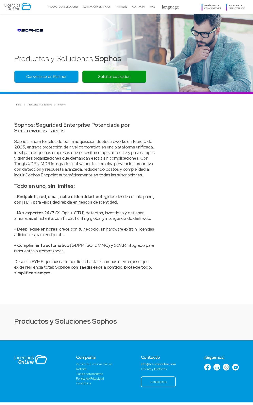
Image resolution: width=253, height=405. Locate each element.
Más (152, 6)
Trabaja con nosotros (89, 376)
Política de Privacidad (90, 381)
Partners (121, 6)
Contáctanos (158, 384)
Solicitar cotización (121, 77)
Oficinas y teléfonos (153, 371)
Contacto (138, 6)
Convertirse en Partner (49, 77)
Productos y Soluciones (63, 6)
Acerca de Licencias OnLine (94, 366)
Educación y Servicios (96, 6)
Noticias (80, 371)
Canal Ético (83, 386)
